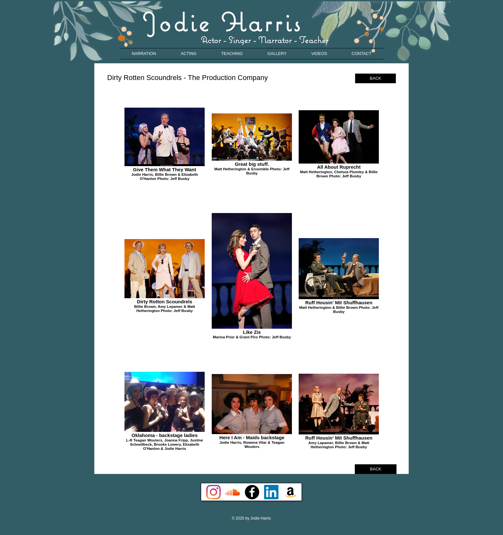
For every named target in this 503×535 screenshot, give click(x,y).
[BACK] (375, 78)
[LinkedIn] (271, 492)
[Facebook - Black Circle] (252, 492)
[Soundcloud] (233, 492)
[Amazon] (290, 492)
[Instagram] (213, 492)
